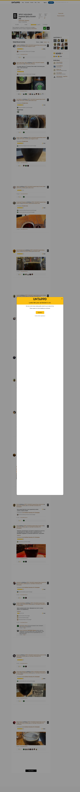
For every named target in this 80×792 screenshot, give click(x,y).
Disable (40, 312)
